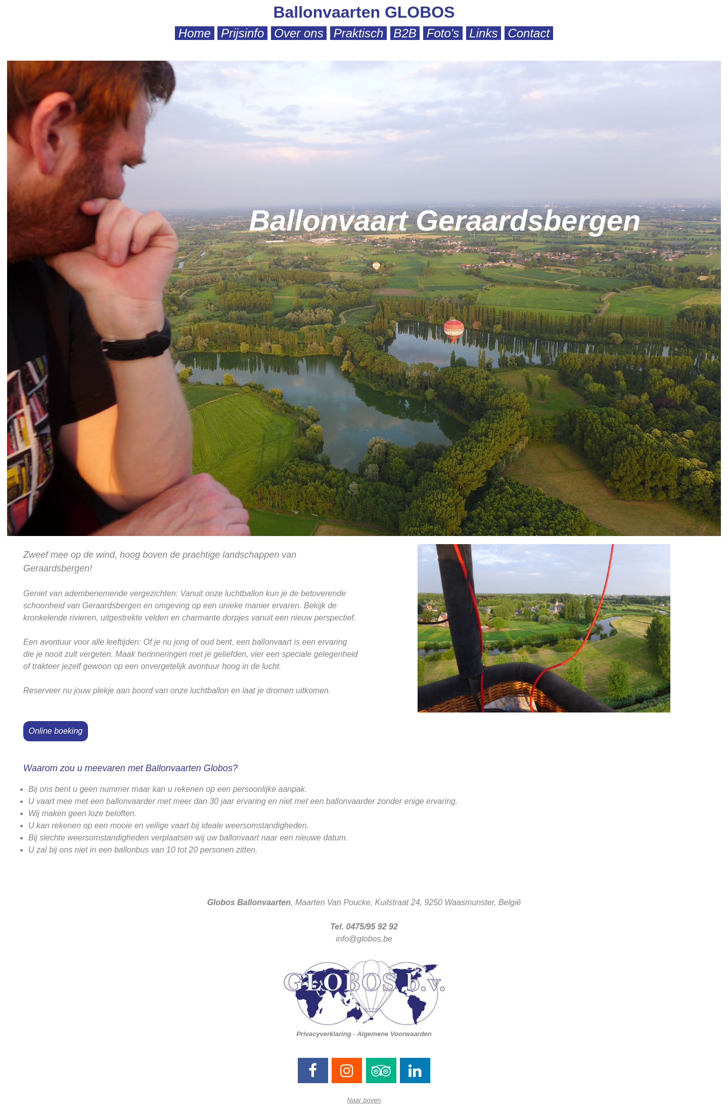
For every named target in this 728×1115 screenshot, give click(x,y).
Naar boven (364, 1100)
